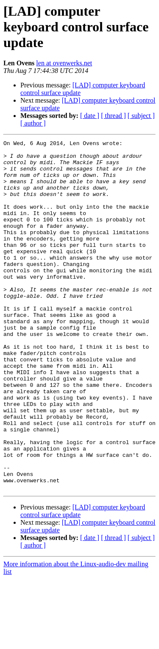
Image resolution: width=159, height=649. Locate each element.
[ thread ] (113, 115)
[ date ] (89, 115)
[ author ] (33, 123)
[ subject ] (141, 115)
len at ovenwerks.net (64, 63)
